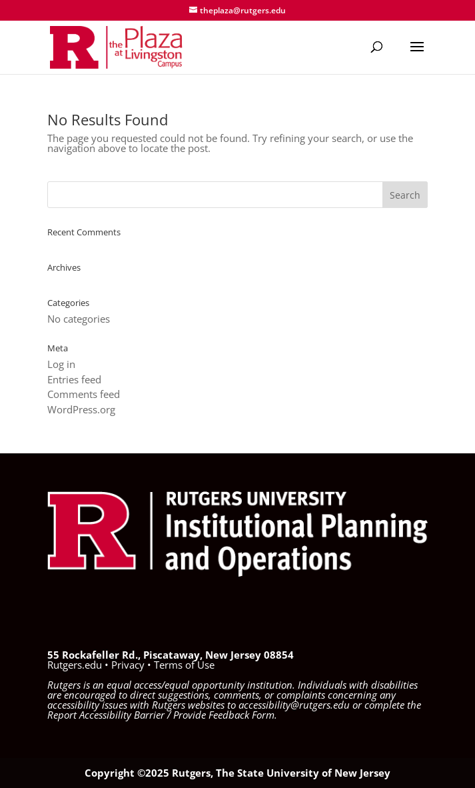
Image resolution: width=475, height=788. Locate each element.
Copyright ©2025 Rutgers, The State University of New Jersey (237, 772)
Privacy (128, 664)
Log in (61, 364)
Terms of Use (184, 664)
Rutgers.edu (74, 664)
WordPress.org (81, 409)
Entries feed (74, 379)
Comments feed (83, 394)
